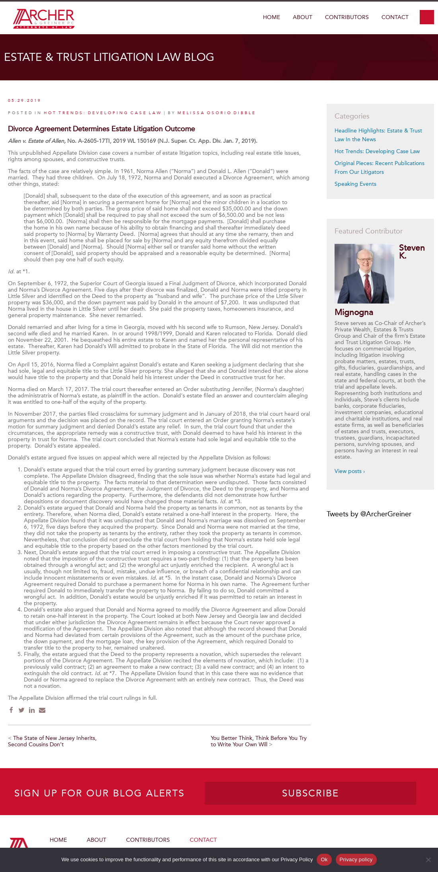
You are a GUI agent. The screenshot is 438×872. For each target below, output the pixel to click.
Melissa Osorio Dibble (216, 113)
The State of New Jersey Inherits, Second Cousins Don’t (52, 741)
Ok (324, 859)
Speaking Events (355, 184)
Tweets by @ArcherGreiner (369, 514)
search (427, 17)
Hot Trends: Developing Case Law (377, 151)
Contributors (347, 17)
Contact (395, 17)
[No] (428, 860)
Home (271, 17)
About (302, 17)
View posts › (350, 471)
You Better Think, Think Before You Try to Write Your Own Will (259, 741)
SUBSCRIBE (310, 793)
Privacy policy (356, 859)
